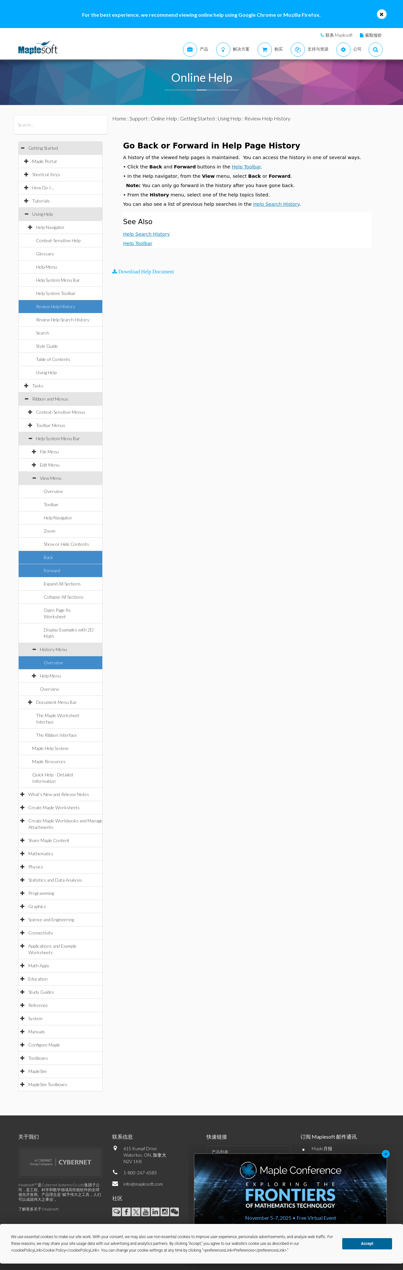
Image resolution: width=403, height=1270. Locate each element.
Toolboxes (38, 1058)
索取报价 (373, 35)
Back (48, 557)
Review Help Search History (62, 319)
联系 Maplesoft (339, 35)
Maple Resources (49, 761)
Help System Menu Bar (58, 280)
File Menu (49, 451)
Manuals (36, 1031)
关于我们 (28, 1136)
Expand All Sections (62, 583)
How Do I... (43, 187)
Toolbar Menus (50, 425)
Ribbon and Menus (50, 399)
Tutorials (41, 201)
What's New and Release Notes (58, 794)
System (35, 1018)
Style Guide (47, 346)
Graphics (37, 906)
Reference (38, 1005)
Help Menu (46, 267)
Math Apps (38, 965)
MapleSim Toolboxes (47, 1084)
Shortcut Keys (46, 174)
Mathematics (40, 853)
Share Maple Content (48, 840)
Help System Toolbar (56, 293)
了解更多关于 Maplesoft (38, 1209)
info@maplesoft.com (143, 1184)
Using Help (42, 214)
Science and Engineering (51, 919)
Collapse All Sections (64, 597)
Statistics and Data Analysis (55, 880)
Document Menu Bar (56, 702)
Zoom (49, 531)
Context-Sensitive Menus (60, 412)
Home (119, 118)
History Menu (53, 649)
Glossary (45, 253)
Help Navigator (50, 227)
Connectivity (40, 932)
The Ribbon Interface (56, 735)
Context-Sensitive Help (58, 240)
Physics (35, 866)
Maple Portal (44, 161)
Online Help (164, 118)
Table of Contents (53, 359)
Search (42, 333)
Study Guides (41, 992)
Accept (367, 1243)
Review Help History (55, 306)
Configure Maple (44, 1044)
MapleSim (37, 1071)
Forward (52, 570)
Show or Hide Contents (66, 544)
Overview (53, 491)
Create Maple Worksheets (54, 807)
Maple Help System (50, 748)
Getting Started (43, 148)
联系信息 (122, 1136)
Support (139, 118)
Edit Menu (50, 465)
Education (38, 978)
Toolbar (51, 504)
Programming (41, 893)
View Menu (50, 478)
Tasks (37, 385)
